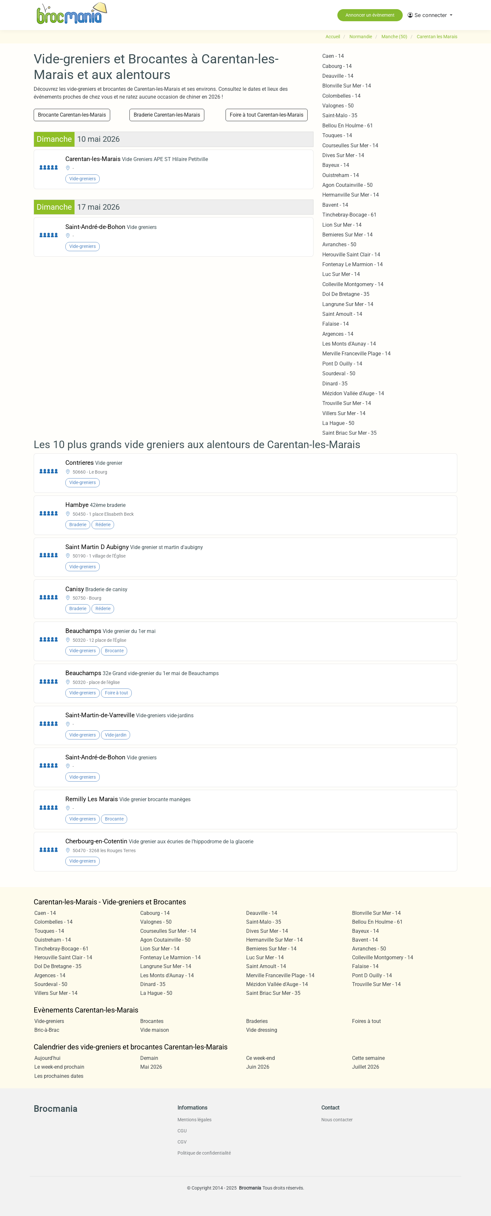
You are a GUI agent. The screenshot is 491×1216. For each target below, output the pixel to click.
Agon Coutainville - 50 (347, 185)
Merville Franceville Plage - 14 (356, 353)
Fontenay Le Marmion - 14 (352, 264)
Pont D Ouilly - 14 (342, 364)
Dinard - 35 (334, 384)
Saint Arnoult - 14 (342, 314)
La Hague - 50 (338, 423)
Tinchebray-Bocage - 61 (349, 215)
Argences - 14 (337, 334)
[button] (430, 15)
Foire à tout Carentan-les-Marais (266, 115)
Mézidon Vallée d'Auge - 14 (353, 393)
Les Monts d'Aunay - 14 (349, 344)
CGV (182, 1142)
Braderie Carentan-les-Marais (167, 115)
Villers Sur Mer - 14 (343, 413)
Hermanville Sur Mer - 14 (350, 195)
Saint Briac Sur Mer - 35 (349, 433)
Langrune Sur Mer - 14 (347, 304)
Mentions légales (195, 1119)
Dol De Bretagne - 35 (345, 294)
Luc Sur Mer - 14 (341, 274)
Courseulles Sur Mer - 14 (350, 145)
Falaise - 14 (335, 324)
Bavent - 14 (335, 205)
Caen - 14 (333, 56)
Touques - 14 (337, 135)
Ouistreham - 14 (340, 175)
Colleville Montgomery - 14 (352, 284)
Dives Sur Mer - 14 (343, 155)
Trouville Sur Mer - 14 (346, 403)
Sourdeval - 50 (338, 373)
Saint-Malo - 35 (339, 115)
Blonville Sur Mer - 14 (346, 86)
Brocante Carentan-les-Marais (72, 115)
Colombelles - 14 (341, 96)
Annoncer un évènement (370, 15)
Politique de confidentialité (204, 1153)
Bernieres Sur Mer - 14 (347, 235)
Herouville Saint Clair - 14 (351, 254)
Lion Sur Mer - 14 (342, 225)
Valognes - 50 (338, 106)
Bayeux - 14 (335, 165)
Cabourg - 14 (337, 66)
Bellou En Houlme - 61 (347, 125)
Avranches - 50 (339, 244)
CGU (182, 1130)
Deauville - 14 (337, 76)
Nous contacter (337, 1119)
